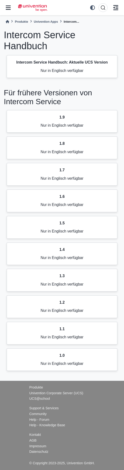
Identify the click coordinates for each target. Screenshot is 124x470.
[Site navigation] (8, 8)
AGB (32, 440)
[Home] (7, 21)
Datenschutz (38, 452)
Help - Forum (39, 419)
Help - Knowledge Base (47, 425)
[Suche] (103, 7)
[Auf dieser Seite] (115, 8)
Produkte (21, 21)
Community (38, 414)
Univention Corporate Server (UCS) (56, 393)
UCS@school (39, 398)
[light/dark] (92, 8)
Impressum (37, 446)
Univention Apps (46, 21)
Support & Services (44, 408)
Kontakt (35, 435)
